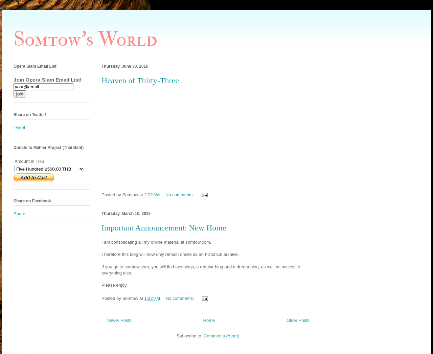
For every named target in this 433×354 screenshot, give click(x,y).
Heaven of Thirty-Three (140, 80)
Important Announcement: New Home (163, 227)
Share (19, 213)
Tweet (19, 127)
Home (209, 320)
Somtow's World (85, 39)
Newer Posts (119, 320)
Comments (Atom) (221, 335)
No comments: (180, 194)
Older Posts (298, 320)
